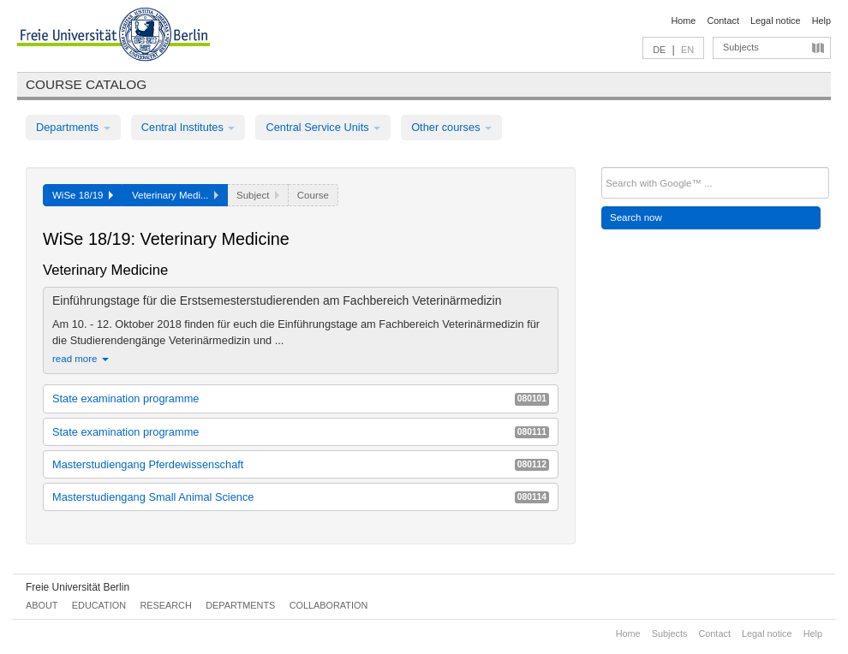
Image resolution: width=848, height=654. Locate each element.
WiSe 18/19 (82, 195)
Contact (722, 20)
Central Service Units (323, 127)
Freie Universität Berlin (77, 587)
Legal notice (775, 20)
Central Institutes (188, 127)
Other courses (451, 127)
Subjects (741, 47)
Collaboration (329, 605)
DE (659, 50)
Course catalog (86, 84)
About (41, 605)
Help (821, 20)
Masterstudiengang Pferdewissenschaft (300, 464)
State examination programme (300, 398)
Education (99, 605)
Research (165, 605)
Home (683, 20)
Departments (73, 127)
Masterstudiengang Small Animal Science (300, 496)
